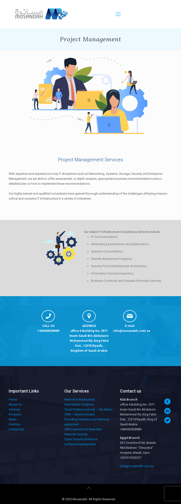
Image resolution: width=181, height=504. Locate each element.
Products (15, 414)
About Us (15, 404)
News (12, 419)
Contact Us (16, 429)
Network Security (75, 434)
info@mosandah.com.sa (131, 331)
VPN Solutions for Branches (83, 429)
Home (13, 399)
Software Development (80, 444)
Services (14, 409)
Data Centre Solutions (79, 404)
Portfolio (15, 424)
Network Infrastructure (79, 399)
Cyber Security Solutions (80, 439)
